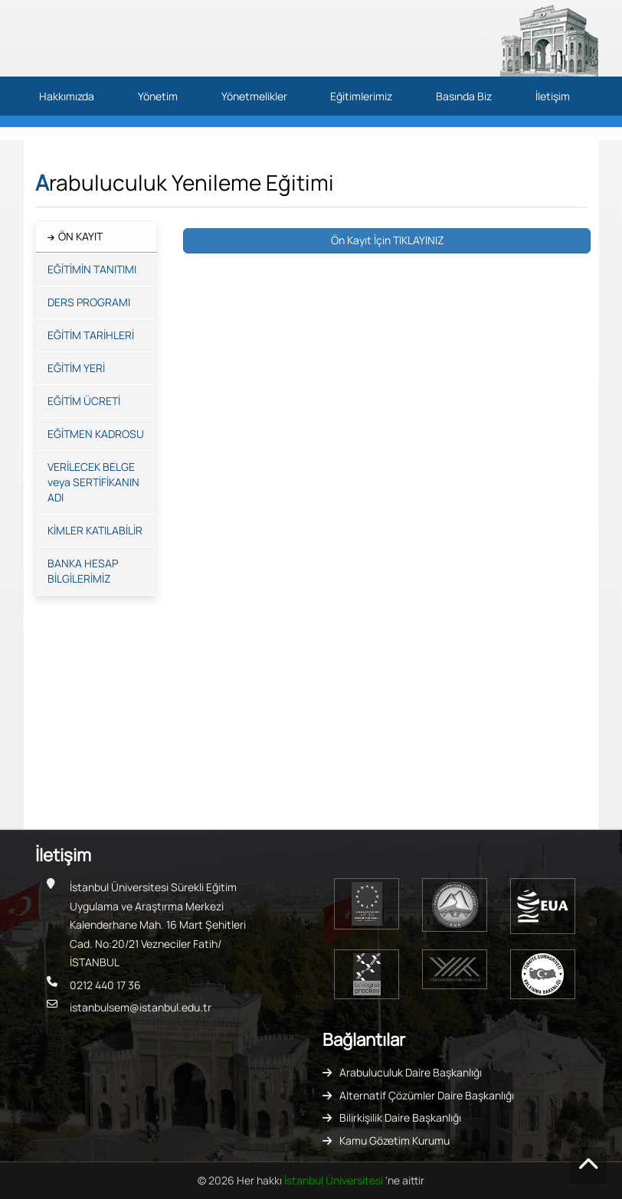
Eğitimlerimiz (361, 96)
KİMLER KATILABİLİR (94, 530)
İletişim (552, 96)
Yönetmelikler (254, 96)
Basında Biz (464, 96)
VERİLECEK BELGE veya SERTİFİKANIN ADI (93, 482)
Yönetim (158, 96)
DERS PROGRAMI (88, 302)
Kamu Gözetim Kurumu (394, 1140)
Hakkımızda (66, 96)
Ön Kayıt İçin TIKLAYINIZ (386, 240)
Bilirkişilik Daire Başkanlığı (400, 1117)
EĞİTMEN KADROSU (95, 433)
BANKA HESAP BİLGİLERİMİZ (82, 571)
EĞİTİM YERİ (76, 368)
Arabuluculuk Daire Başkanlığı (410, 1072)
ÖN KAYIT (80, 236)
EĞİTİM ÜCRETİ (83, 401)
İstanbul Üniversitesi (334, 1180)
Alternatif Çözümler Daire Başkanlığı (426, 1095)
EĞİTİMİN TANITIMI (91, 269)
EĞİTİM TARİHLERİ (90, 335)
